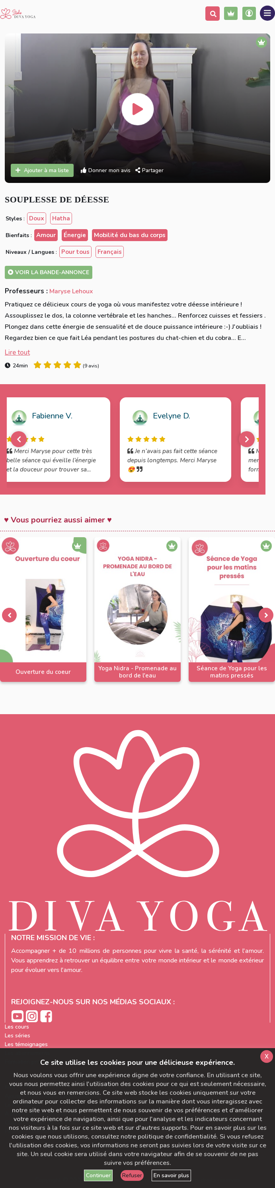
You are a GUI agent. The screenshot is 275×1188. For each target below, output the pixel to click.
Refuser (132, 1175)
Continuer (98, 1175)
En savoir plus (171, 1175)
